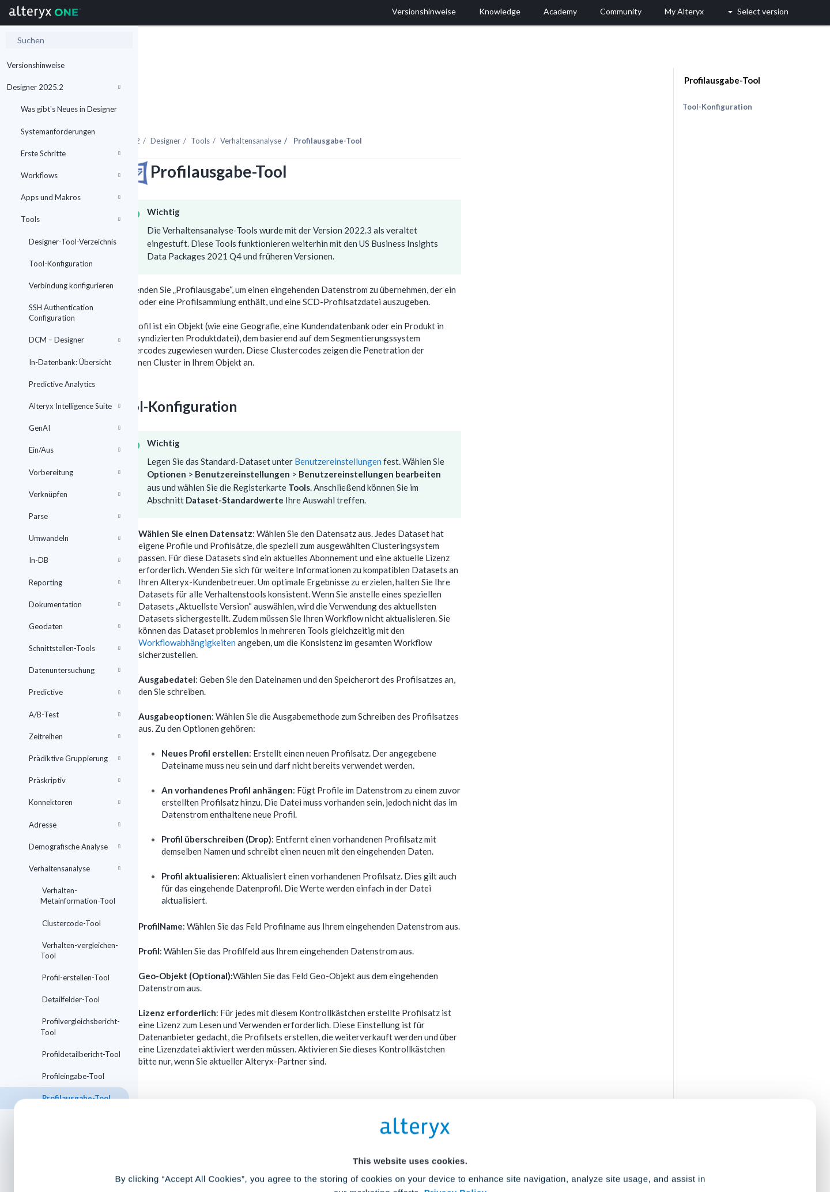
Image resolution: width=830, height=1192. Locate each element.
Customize (503, 1141)
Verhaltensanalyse (74, 868)
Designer (304, 109)
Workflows (70, 175)
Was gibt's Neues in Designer (69, 109)
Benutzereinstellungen (476, 429)
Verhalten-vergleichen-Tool (79, 950)
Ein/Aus (74, 449)
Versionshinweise (36, 65)
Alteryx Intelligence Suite (74, 406)
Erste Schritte (70, 153)
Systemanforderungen (58, 131)
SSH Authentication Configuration (61, 312)
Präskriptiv (74, 780)
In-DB (74, 560)
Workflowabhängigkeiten (325, 611)
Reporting (74, 582)
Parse (74, 516)
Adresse (74, 824)
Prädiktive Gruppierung (74, 758)
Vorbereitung (74, 472)
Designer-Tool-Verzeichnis (72, 241)
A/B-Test (74, 714)
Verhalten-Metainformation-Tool (77, 895)
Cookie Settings (410, 1107)
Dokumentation (74, 604)
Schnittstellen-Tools (74, 648)
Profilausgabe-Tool (721, 80)
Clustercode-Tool (70, 923)
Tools (70, 219)
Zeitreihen (74, 736)
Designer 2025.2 (63, 87)
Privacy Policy (455, 1075)
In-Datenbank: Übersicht (70, 362)
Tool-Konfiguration (61, 263)
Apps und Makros (70, 197)
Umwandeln (74, 538)
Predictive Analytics (62, 384)
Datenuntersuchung (74, 670)
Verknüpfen (74, 494)
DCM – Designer (74, 339)
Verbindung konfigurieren (71, 285)
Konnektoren (74, 802)
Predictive (74, 692)
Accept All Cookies (328, 1141)
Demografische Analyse (74, 846)
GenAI (74, 428)
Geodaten (74, 626)
